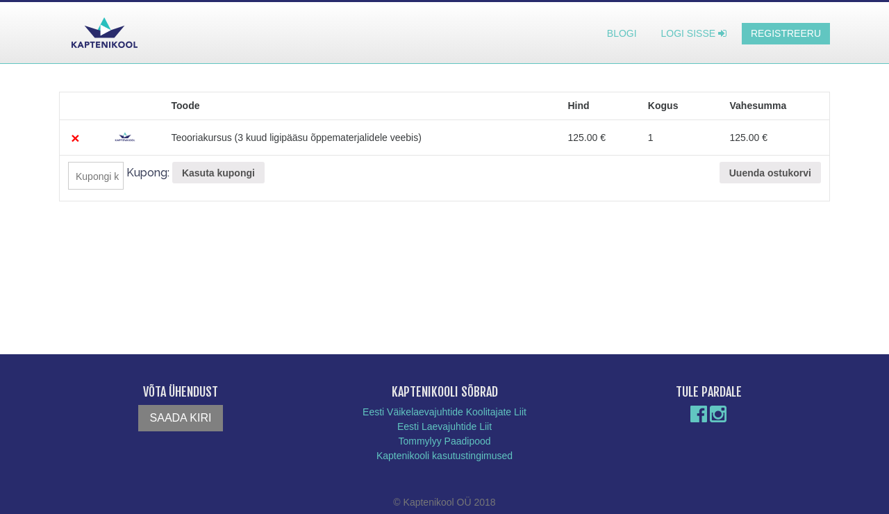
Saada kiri (181, 418)
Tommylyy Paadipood (444, 441)
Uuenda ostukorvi (770, 173)
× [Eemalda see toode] (75, 138)
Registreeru (786, 33)
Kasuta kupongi (218, 173)
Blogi (622, 33)
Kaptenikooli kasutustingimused (444, 455)
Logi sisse (693, 33)
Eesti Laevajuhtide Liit (444, 426)
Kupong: (147, 172)
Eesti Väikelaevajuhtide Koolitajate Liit (444, 411)
